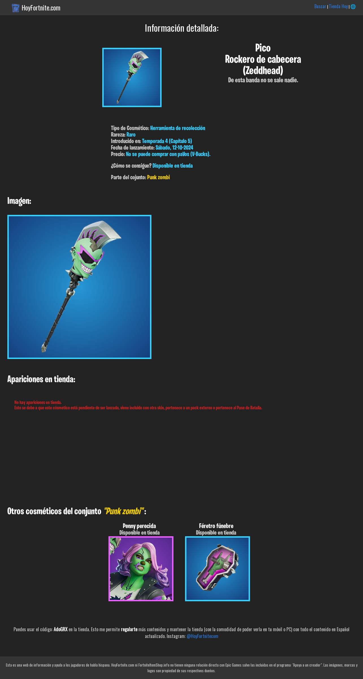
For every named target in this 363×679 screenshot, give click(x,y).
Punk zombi (158, 177)
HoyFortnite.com (41, 7)
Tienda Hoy (338, 6)
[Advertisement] (169, 458)
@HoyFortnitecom (202, 636)
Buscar (320, 6)
